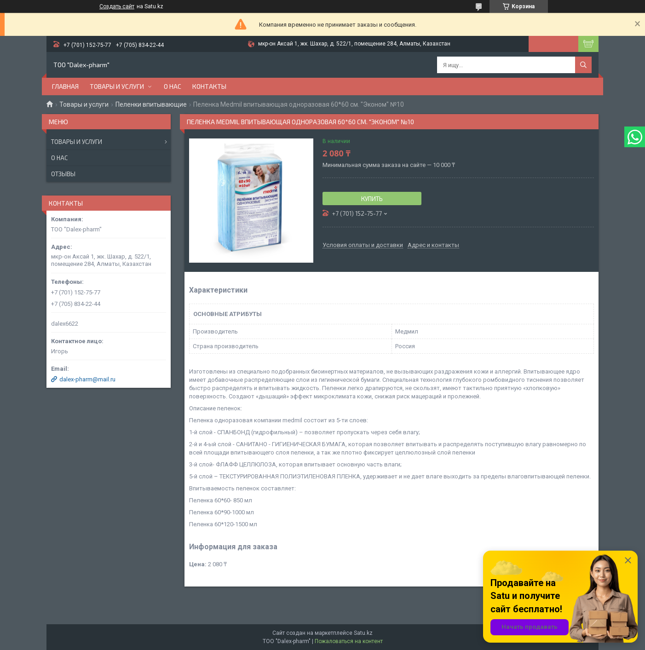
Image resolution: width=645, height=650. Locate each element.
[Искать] (583, 65)
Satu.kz (363, 633)
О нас (172, 86)
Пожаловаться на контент (349, 641)
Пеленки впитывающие (151, 104)
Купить (372, 198)
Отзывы (63, 174)
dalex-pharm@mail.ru (87, 379)
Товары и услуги (117, 86)
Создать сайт (116, 6)
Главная (65, 86)
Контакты (209, 86)
